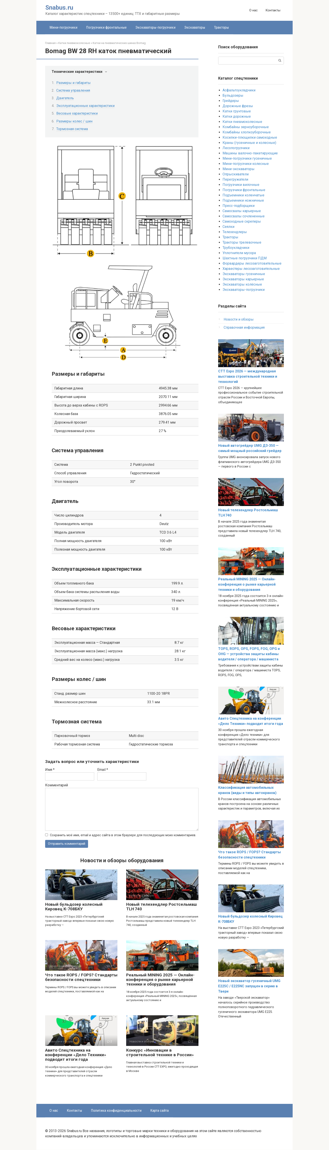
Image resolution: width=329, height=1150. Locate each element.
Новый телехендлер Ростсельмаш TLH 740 (161, 907)
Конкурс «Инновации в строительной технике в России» (160, 1053)
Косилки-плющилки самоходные (250, 137)
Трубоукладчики (236, 248)
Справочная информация (244, 327)
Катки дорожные (237, 116)
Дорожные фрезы (238, 106)
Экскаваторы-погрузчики (155, 27)
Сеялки (228, 227)
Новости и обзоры (239, 319)
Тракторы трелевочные (242, 242)
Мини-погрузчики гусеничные (247, 158)
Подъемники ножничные (243, 200)
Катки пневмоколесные (242, 122)
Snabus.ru (59, 7)
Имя (50, 770)
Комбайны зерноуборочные (246, 127)
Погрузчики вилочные (241, 185)
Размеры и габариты (73, 83)
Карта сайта (159, 1110)
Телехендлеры (235, 232)
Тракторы (221, 27)
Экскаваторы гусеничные (244, 274)
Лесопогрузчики (236, 148)
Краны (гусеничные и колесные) (249, 143)
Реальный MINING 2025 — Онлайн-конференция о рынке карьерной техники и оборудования (160, 980)
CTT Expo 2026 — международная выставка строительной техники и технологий (247, 376)
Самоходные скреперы (242, 221)
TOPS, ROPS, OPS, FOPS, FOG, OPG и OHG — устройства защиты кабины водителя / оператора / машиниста (249, 654)
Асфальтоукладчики (239, 90)
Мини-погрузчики (63, 27)
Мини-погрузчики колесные (246, 164)
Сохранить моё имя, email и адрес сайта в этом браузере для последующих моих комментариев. (123, 835)
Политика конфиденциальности (116, 1110)
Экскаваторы (194, 27)
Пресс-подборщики (239, 206)
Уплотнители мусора (239, 253)
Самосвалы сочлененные (244, 216)
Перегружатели (235, 179)
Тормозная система (72, 129)
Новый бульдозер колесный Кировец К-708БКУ (74, 907)
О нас (253, 10)
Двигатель (65, 98)
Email (102, 770)
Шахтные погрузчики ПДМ (245, 258)
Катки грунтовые (237, 111)
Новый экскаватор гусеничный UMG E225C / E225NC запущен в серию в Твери (249, 986)
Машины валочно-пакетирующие (250, 153)
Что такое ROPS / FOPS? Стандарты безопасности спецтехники (81, 977)
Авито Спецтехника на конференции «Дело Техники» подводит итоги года (75, 1055)
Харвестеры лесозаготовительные (251, 269)
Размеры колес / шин (74, 121)
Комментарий (56, 785)
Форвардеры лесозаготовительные (252, 263)
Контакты (272, 10)
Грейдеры (231, 101)
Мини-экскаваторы (239, 169)
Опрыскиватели (236, 174)
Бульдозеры (233, 95)
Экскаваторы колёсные (242, 284)
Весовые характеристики (77, 113)
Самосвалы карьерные (242, 211)
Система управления (73, 90)
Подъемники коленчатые (243, 195)
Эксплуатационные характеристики (85, 106)
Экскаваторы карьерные (243, 279)
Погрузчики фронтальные (106, 27)
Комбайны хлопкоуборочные (247, 132)
